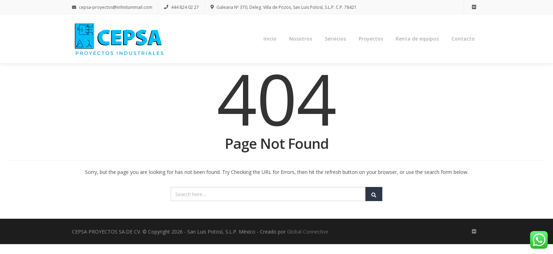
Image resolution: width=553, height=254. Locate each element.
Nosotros (300, 38)
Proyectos (371, 38)
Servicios (335, 38)
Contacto (463, 38)
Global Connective (307, 231)
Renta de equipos (417, 38)
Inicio (269, 38)
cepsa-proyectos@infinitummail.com (112, 7)
